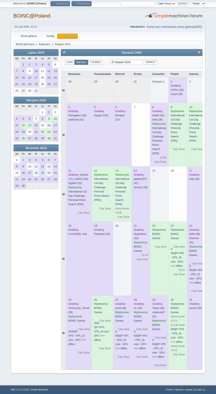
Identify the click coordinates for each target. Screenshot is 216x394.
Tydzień (95, 62)
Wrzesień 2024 (36, 148)
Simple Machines (39, 389)
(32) (75, 183)
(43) (81, 178)
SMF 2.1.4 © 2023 (20, 389)
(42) (158, 115)
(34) (120, 308)
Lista (69, 62)
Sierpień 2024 (36, 100)
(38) (157, 119)
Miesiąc (81, 62)
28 (70, 81)
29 (95, 81)
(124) (101, 115)
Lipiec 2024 (36, 52)
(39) (140, 187)
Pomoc (169, 389)
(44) (77, 234)
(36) (194, 178)
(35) (177, 94)
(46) (77, 115)
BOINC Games (76, 320)
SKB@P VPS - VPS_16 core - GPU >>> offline (177, 257)
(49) (177, 89)
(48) (158, 308)
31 (135, 81)
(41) (76, 119)
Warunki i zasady (183, 389)
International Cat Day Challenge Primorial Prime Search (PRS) (159, 141)
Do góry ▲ (199, 389)
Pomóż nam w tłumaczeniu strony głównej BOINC (174, 26)
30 (117, 81)
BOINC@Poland (31, 16)
